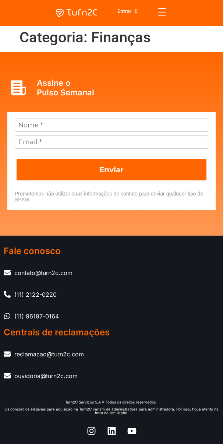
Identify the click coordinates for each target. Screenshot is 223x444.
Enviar (111, 169)
